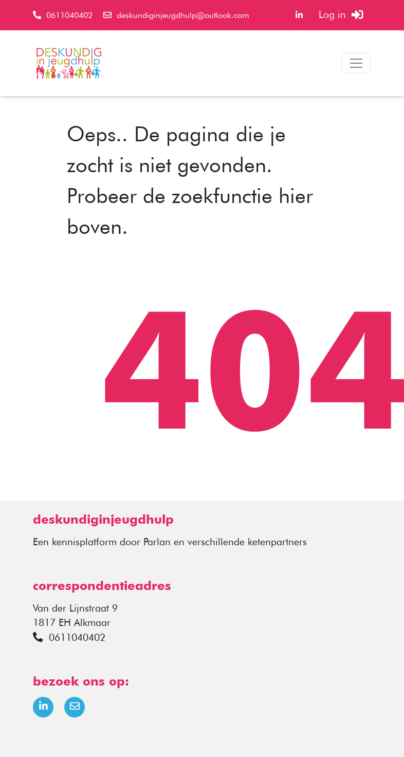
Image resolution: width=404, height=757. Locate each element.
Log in (341, 15)
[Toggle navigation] (356, 63)
